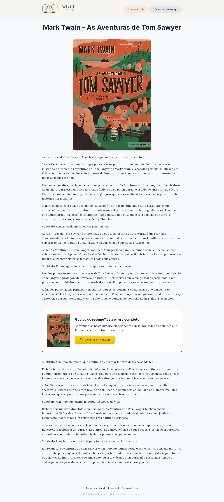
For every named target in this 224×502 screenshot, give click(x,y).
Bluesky (102, 488)
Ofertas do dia (136, 9)
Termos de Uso (130, 488)
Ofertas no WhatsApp (165, 9)
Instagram (91, 488)
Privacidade (114, 488)
